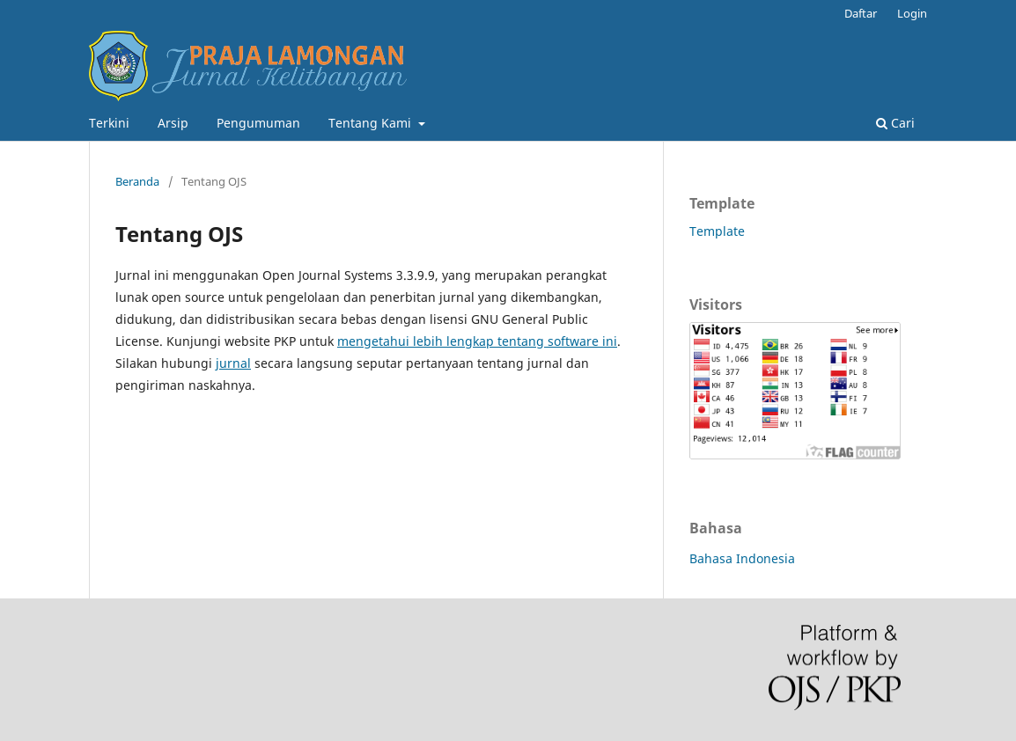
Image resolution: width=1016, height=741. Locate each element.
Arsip (173, 122)
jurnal (233, 363)
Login (912, 13)
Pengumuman (258, 122)
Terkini (109, 122)
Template (718, 231)
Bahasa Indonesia (742, 558)
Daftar (860, 13)
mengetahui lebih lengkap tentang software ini (477, 341)
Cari (895, 122)
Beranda (137, 181)
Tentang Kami (371, 122)
